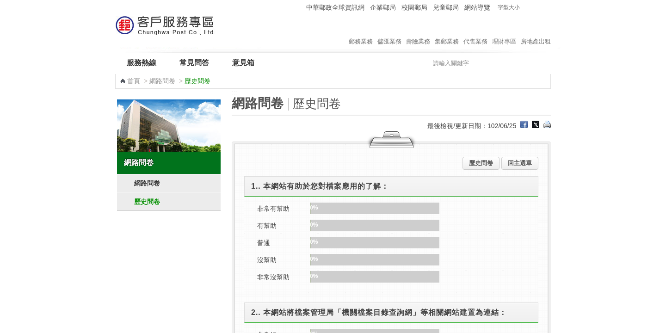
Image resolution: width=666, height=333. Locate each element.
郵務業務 (361, 32)
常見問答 (194, 63)
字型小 (527, 7)
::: (298, 7)
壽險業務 (418, 32)
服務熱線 (141, 63)
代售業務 (475, 32)
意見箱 (243, 63)
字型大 (545, 7)
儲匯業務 (389, 32)
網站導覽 (477, 7)
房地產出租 (536, 32)
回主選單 (520, 163)
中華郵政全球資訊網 (335, 7)
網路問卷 (162, 81)
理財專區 (504, 32)
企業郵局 (383, 7)
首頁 (133, 81)
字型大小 (509, 7)
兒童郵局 (446, 7)
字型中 (536, 7)
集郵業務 (447, 32)
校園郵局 (414, 7)
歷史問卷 (147, 201)
